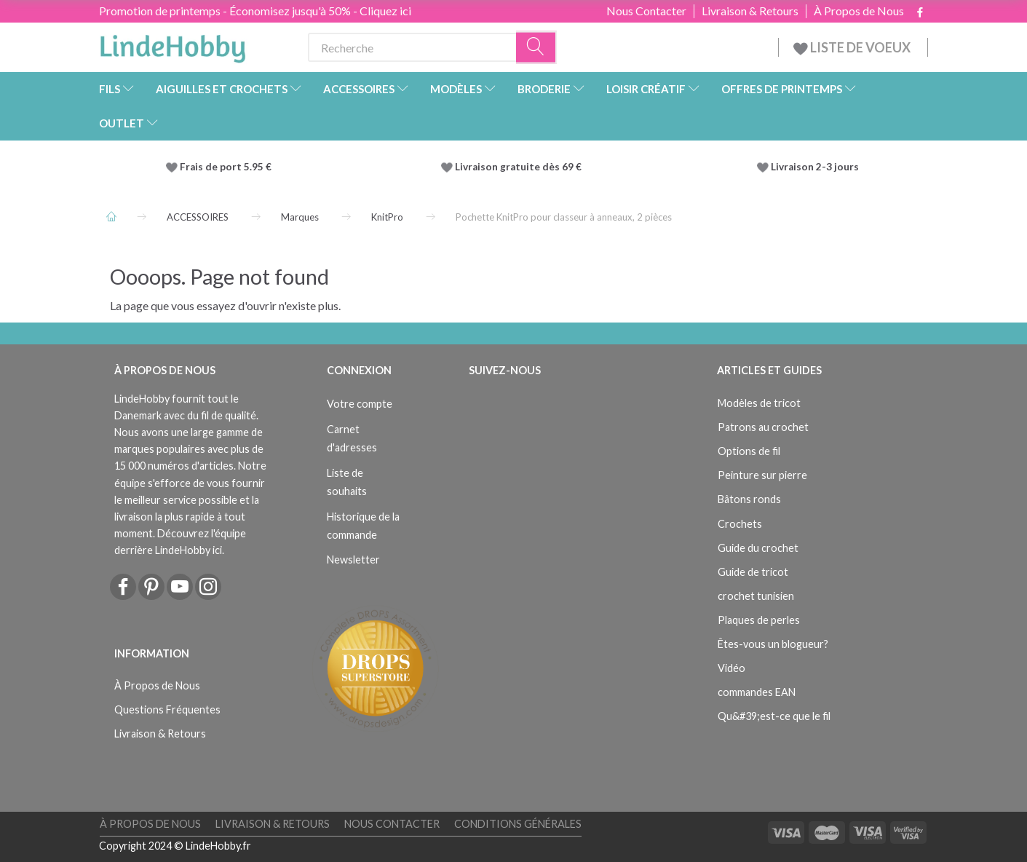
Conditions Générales (518, 824)
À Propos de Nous (859, 10)
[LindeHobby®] (172, 44)
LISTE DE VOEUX (853, 47)
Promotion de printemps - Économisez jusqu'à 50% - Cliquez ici (255, 10)
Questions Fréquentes (167, 709)
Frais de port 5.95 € (225, 167)
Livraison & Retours (750, 10)
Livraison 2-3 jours (815, 167)
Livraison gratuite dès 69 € (520, 167)
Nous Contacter (646, 10)
